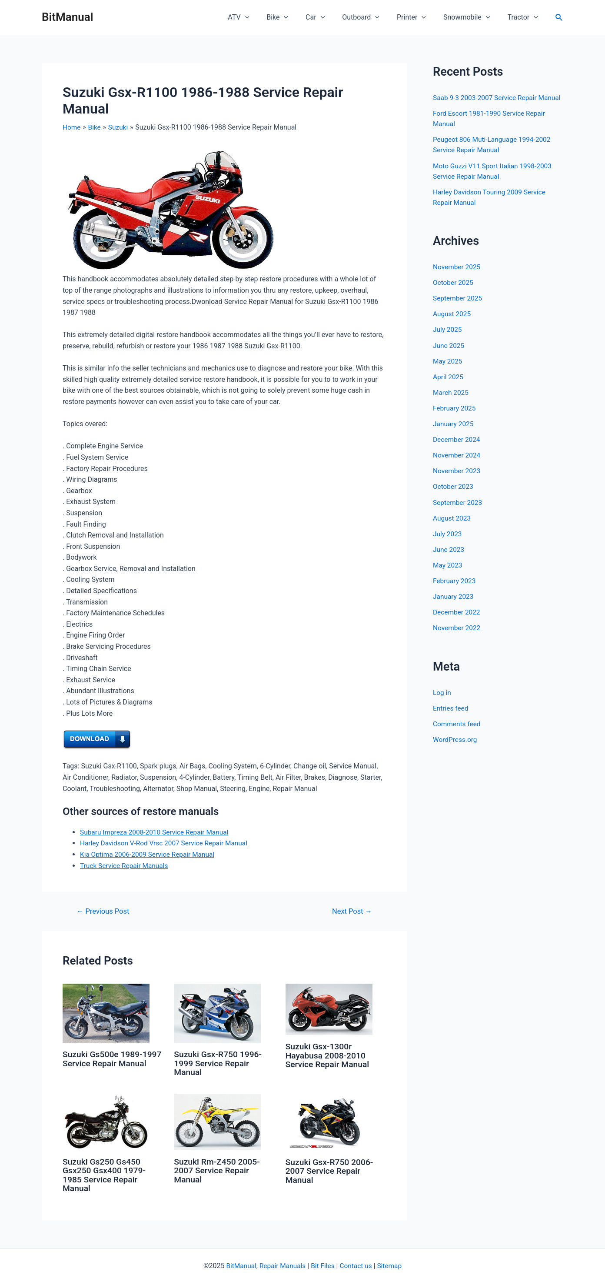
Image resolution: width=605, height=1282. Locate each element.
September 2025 (458, 308)
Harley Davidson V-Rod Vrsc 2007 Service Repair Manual (167, 843)
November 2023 (457, 480)
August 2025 (452, 324)
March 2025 (451, 402)
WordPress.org (456, 748)
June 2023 (449, 558)
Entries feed (451, 717)
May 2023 (448, 574)
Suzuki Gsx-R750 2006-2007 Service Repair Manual (331, 1170)
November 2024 (457, 465)
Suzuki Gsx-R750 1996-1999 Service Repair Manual (219, 1063)
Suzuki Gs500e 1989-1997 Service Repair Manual (104, 1063)
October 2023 (454, 496)
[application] (267, 17)
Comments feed (457, 732)
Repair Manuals (282, 1265)
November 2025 (457, 277)
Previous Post (104, 911)
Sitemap (392, 1265)
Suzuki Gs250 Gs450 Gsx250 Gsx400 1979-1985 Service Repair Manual (106, 1174)
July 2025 (448, 339)
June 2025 (449, 355)
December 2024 (457, 449)
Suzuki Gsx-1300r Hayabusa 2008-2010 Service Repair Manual (329, 1055)
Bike (296, 17)
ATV (261, 17)
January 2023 (454, 605)
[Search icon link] (559, 17)
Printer (420, 17)
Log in (442, 701)
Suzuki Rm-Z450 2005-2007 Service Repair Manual (218, 1170)
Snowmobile (472, 17)
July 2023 (448, 543)
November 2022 (457, 637)
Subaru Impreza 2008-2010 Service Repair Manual (157, 832)
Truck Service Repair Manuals (125, 865)
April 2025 (449, 386)
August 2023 (452, 527)
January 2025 (454, 433)
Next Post (351, 911)
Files (328, 1265)
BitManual (67, 16)
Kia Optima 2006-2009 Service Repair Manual (149, 854)
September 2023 (458, 511)
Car (330, 17)
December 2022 (457, 621)
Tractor (524, 17)
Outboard (373, 17)
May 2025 (448, 371)
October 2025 (454, 292)
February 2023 (455, 590)
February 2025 (455, 418)
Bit (315, 1265)
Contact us (357, 1265)
